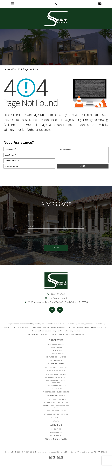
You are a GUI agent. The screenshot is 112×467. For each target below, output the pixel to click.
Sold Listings (56, 347)
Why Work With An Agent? (56, 368)
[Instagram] (60, 310)
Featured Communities (56, 357)
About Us (56, 425)
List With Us (56, 417)
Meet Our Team (56, 432)
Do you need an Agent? (56, 399)
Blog (56, 421)
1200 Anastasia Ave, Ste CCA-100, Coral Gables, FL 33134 (56, 302)
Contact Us (56, 429)
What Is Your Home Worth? (56, 403)
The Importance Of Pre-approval (56, 381)
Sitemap (61, 452)
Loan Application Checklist (56, 377)
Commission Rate (56, 439)
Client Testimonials (56, 435)
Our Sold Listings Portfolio (56, 414)
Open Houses (56, 360)
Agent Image (100, 452)
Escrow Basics (56, 389)
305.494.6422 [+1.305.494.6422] (56, 294)
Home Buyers (56, 364)
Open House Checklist (56, 411)
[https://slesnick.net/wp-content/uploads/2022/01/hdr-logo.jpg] (56, 280)
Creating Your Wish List (56, 374)
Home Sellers (56, 395)
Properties (56, 340)
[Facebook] (52, 310)
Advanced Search (56, 344)
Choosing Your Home (56, 371)
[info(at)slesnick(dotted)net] (99, 4)
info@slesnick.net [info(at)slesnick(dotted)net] (56, 298)
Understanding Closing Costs (56, 392)
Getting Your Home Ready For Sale (56, 407)
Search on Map (56, 350)
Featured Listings (56, 354)
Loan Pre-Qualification (56, 385)
